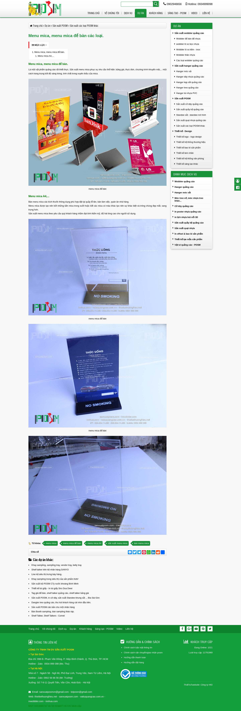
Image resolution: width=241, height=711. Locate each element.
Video (194, 13)
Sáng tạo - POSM (177, 13)
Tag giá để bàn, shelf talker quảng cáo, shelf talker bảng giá (60, 593)
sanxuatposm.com (68, 696)
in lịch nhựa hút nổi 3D (186, 217)
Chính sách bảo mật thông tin (138, 647)
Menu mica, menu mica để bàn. (49, 52)
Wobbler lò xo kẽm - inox (188, 49)
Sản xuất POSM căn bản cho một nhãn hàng (53, 607)
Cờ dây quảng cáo (184, 206)
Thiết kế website (191, 685)
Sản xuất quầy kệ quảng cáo (190, 109)
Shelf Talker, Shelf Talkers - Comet (48, 615)
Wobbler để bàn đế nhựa (188, 38)
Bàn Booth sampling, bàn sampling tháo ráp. (52, 611)
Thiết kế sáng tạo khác (187, 164)
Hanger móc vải (183, 71)
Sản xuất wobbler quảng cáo (189, 33)
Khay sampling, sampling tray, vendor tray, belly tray (56, 565)
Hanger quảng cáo (184, 187)
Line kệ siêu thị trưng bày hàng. (46, 574)
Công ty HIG (206, 685)
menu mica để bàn (72, 543)
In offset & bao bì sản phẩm (189, 234)
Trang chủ (94, 13)
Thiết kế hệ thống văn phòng (190, 158)
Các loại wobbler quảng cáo (189, 60)
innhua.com (52, 701)
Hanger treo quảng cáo (187, 87)
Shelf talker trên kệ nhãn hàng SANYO (50, 569)
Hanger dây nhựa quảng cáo (190, 76)
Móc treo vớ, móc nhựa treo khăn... (189, 199)
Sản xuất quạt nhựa (185, 228)
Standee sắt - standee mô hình (191, 115)
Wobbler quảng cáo (185, 181)
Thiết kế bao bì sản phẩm (188, 147)
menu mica (51, 543)
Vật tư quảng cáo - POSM (187, 245)
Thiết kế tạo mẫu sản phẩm (188, 239)
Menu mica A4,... (46, 56)
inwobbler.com (36, 701)
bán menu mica (141, 543)
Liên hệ (206, 13)
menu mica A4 (94, 543)
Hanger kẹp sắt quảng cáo (189, 82)
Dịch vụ (128, 13)
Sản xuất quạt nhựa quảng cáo (191, 120)
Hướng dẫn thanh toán (135, 657)
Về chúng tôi (112, 13)
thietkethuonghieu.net (45, 696)
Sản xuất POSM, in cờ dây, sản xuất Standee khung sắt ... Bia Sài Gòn (65, 597)
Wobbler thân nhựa (185, 55)
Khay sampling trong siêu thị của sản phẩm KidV (54, 579)
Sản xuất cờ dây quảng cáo (189, 104)
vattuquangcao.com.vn (92, 696)
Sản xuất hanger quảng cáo (189, 66)
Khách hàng (156, 13)
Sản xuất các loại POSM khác (190, 126)
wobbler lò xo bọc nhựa (187, 44)
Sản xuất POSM (183, 98)
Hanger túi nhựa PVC (186, 93)
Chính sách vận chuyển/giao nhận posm (143, 652)
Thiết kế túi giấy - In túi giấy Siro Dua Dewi (51, 588)
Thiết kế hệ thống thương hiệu (190, 142)
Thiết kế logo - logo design (189, 136)
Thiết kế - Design (183, 131)
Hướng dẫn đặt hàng (134, 662)
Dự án (140, 13)
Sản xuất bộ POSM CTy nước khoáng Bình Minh (54, 583)
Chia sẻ (35, 552)
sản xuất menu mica (117, 543)
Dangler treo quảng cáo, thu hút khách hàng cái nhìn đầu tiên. (61, 602)
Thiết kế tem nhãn (185, 153)
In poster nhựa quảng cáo (188, 211)
